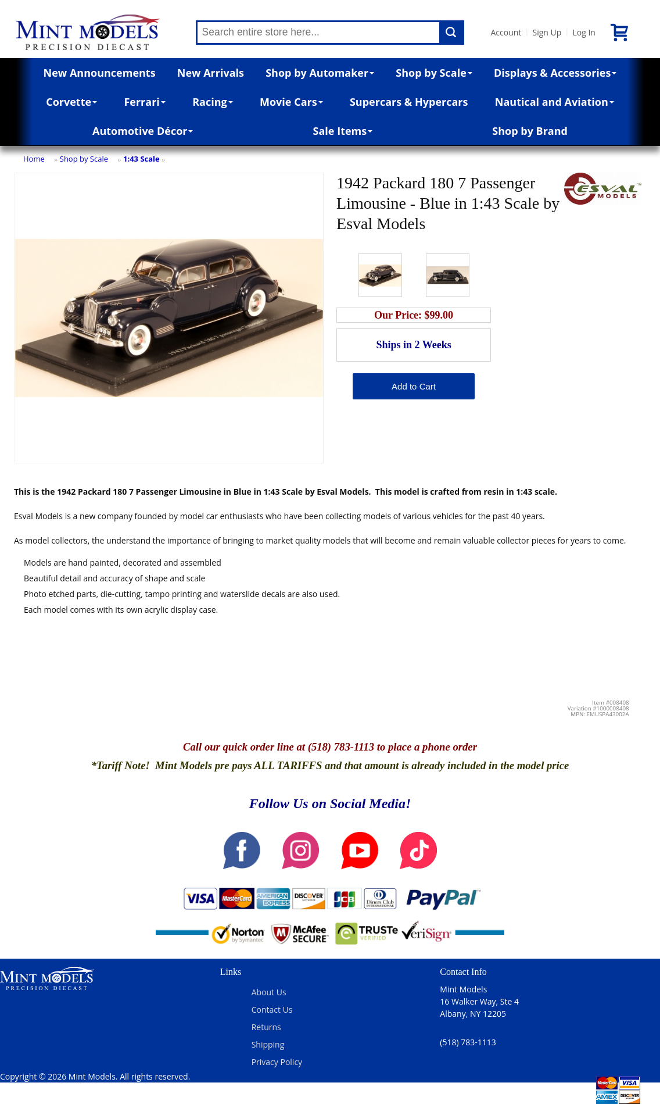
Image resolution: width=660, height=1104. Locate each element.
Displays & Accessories (555, 73)
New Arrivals (210, 73)
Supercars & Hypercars (409, 102)
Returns (266, 1026)
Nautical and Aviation (554, 102)
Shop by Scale (434, 73)
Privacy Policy (277, 1061)
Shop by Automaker (320, 73)
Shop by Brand (530, 131)
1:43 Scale (141, 158)
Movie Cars (291, 102)
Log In (583, 32)
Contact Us (272, 1009)
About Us (269, 992)
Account (506, 32)
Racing (212, 102)
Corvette (71, 102)
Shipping (268, 1044)
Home (34, 158)
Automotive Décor (142, 131)
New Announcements (100, 73)
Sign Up (546, 32)
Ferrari (144, 102)
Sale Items (343, 131)
